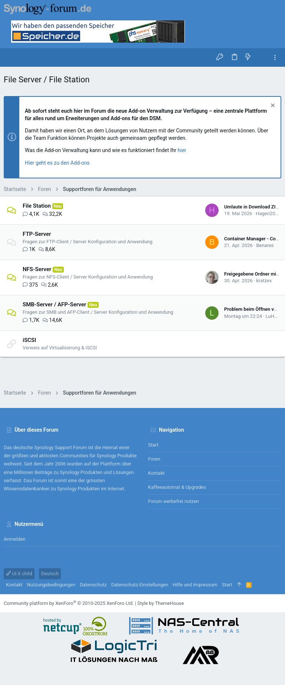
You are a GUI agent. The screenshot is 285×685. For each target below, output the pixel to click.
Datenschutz (93, 584)
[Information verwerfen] (272, 106)
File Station (37, 205)
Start (153, 445)
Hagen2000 (268, 213)
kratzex (264, 280)
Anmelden (15, 539)
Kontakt (156, 473)
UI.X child (19, 573)
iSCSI (29, 340)
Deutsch (50, 573)
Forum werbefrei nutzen (173, 501)
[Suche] (261, 57)
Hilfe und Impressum (195, 584)
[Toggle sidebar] (275, 58)
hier (182, 150)
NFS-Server (37, 269)
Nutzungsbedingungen (51, 584)
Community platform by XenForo (69, 603)
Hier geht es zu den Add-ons (57, 163)
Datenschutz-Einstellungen (139, 584)
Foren (154, 459)
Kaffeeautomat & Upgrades (177, 487)
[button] (11, 57)
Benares (264, 245)
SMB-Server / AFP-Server (54, 304)
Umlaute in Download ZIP (251, 207)
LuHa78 (274, 316)
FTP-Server (37, 234)
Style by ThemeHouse (160, 603)
